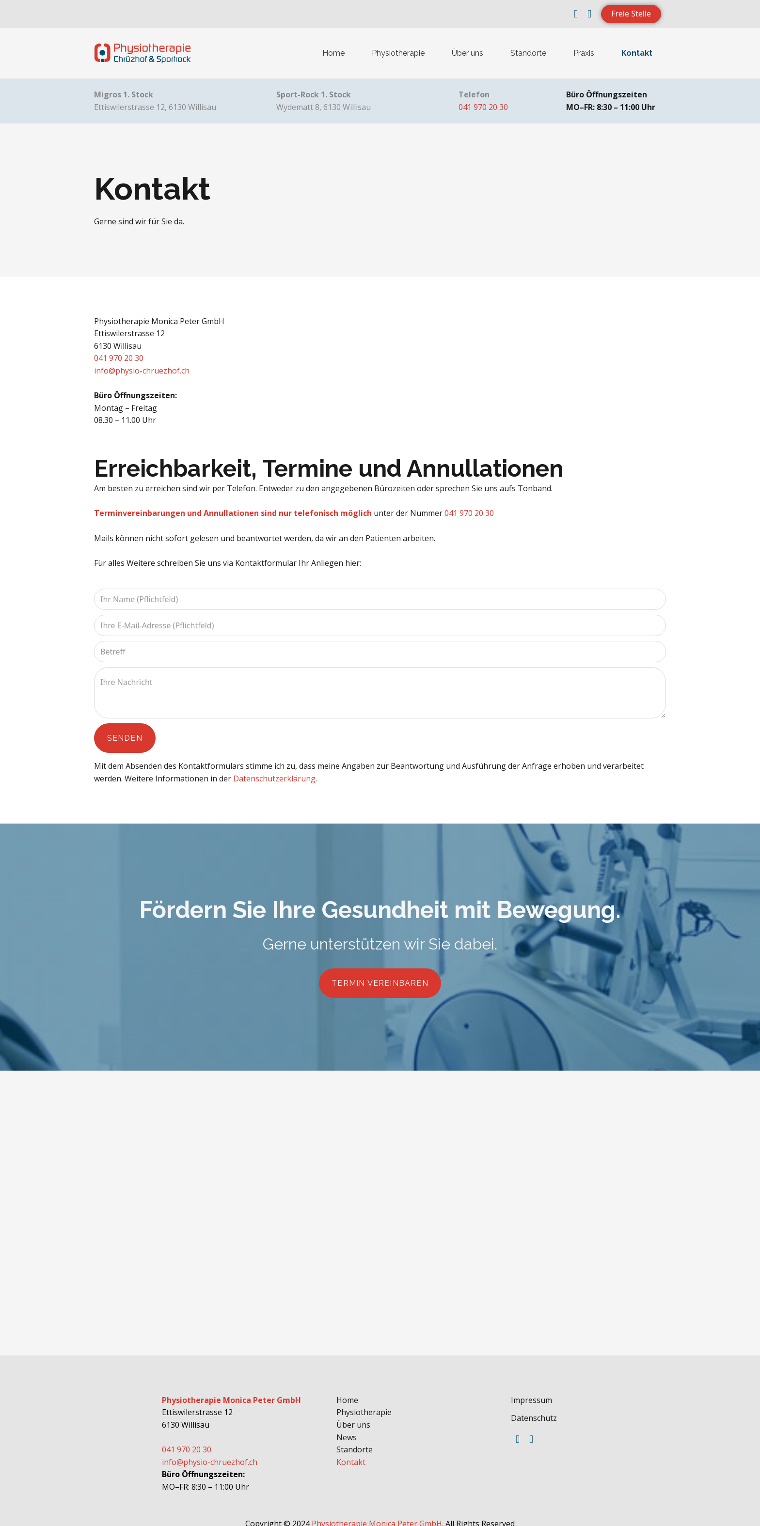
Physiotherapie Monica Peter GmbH (377, 1514)
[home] (142, 53)
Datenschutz (534, 1409)
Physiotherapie (398, 53)
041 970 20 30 (483, 107)
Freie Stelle (631, 13)
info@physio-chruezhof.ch (142, 370)
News (346, 1428)
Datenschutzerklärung (274, 773)
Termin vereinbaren (380, 976)
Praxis (583, 53)
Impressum (531, 1391)
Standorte (528, 53)
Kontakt (636, 53)
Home (333, 53)
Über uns (467, 53)
